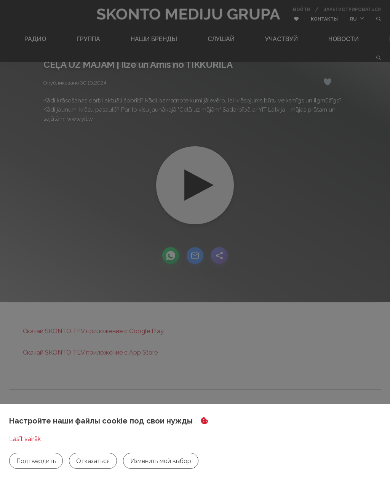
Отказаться (93, 461)
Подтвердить (36, 461)
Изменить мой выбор (160, 461)
